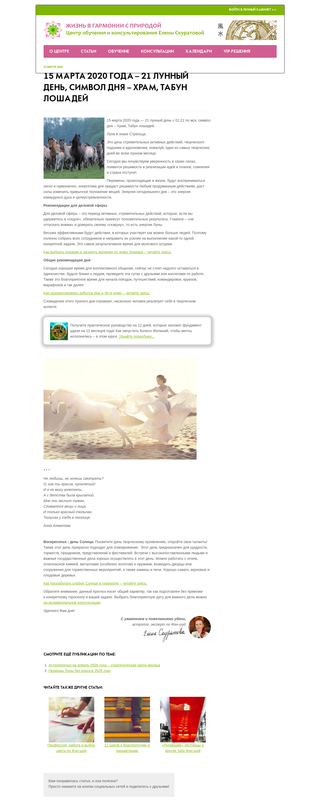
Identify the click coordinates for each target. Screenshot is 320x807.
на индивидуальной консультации (72, 603)
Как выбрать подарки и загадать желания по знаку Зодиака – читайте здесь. (108, 252)
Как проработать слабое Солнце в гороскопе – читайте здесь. (95, 583)
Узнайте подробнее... (137, 336)
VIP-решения (237, 51)
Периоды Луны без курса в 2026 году (80, 671)
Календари (199, 51)
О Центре (59, 51)
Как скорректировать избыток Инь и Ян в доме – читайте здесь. (97, 293)
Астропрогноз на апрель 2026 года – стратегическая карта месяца (104, 665)
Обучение (118, 51)
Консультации (157, 51)
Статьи (88, 51)
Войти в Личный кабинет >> (253, 9)
